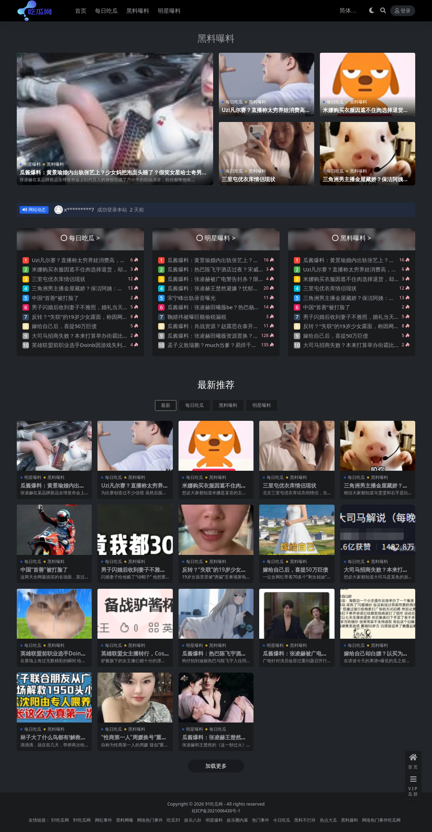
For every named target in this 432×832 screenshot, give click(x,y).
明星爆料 (214, 820)
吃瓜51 (173, 820)
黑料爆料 (349, 820)
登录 (403, 11)
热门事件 (260, 820)
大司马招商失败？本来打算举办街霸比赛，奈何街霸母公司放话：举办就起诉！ (125, 335)
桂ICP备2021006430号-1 (216, 811)
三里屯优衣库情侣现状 (248, 179)
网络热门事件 (150, 820)
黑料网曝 (124, 820)
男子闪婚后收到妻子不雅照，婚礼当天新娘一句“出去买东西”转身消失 (114, 307)
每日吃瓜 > (84, 237)
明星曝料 (32, 164)
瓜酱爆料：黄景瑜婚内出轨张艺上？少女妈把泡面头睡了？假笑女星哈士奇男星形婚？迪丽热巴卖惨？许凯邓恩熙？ (113, 175)
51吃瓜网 (60, 820)
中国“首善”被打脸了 (55, 297)
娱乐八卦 (192, 820)
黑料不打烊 (305, 820)
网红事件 (103, 820)
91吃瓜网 (214, 804)
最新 (165, 405)
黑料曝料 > (355, 237)
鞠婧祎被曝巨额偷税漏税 (196, 316)
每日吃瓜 (234, 102)
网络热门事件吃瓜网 (381, 820)
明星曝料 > (220, 237)
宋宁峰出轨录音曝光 (191, 297)
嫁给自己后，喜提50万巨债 (64, 326)
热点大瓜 (328, 820)
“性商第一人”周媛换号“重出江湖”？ (134, 740)
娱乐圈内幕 (237, 820)
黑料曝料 (216, 38)
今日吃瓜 (281, 820)
